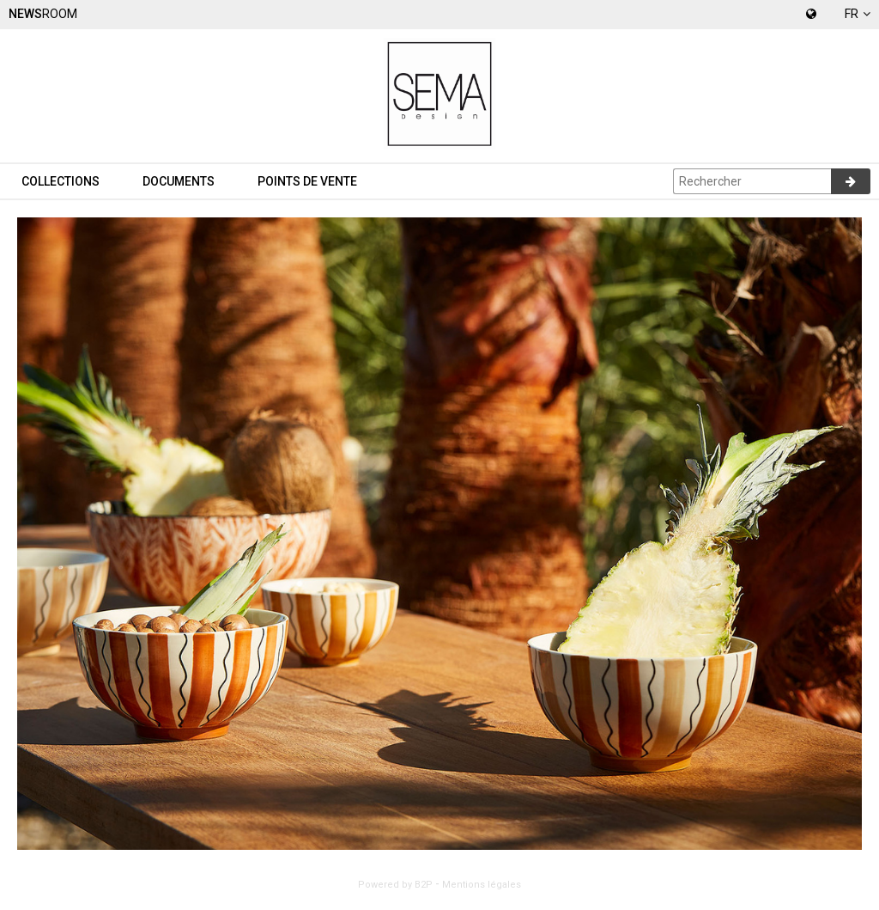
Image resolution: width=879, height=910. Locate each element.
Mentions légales (481, 884)
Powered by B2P (395, 884)
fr (857, 14)
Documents (178, 181)
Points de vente (307, 181)
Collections (60, 181)
